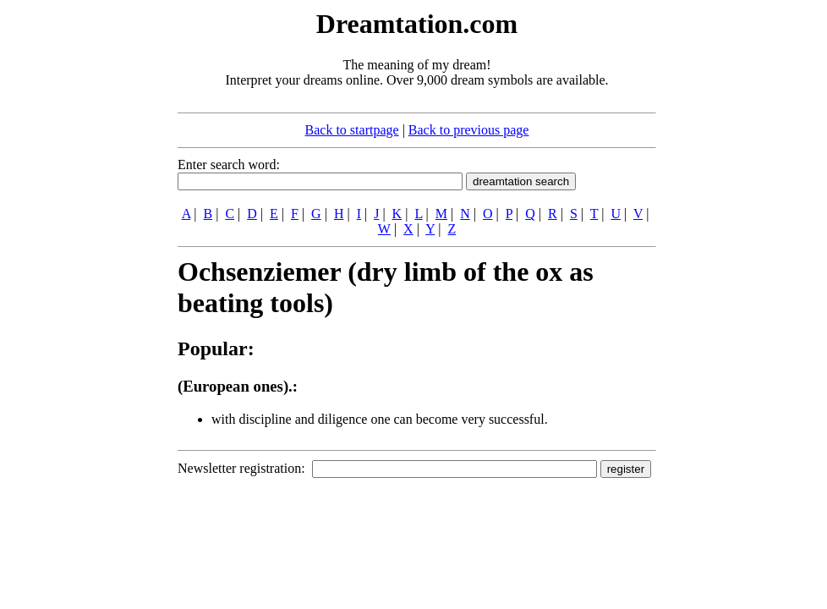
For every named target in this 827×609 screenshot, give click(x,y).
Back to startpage (352, 130)
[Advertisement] (74, 260)
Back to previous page (468, 130)
